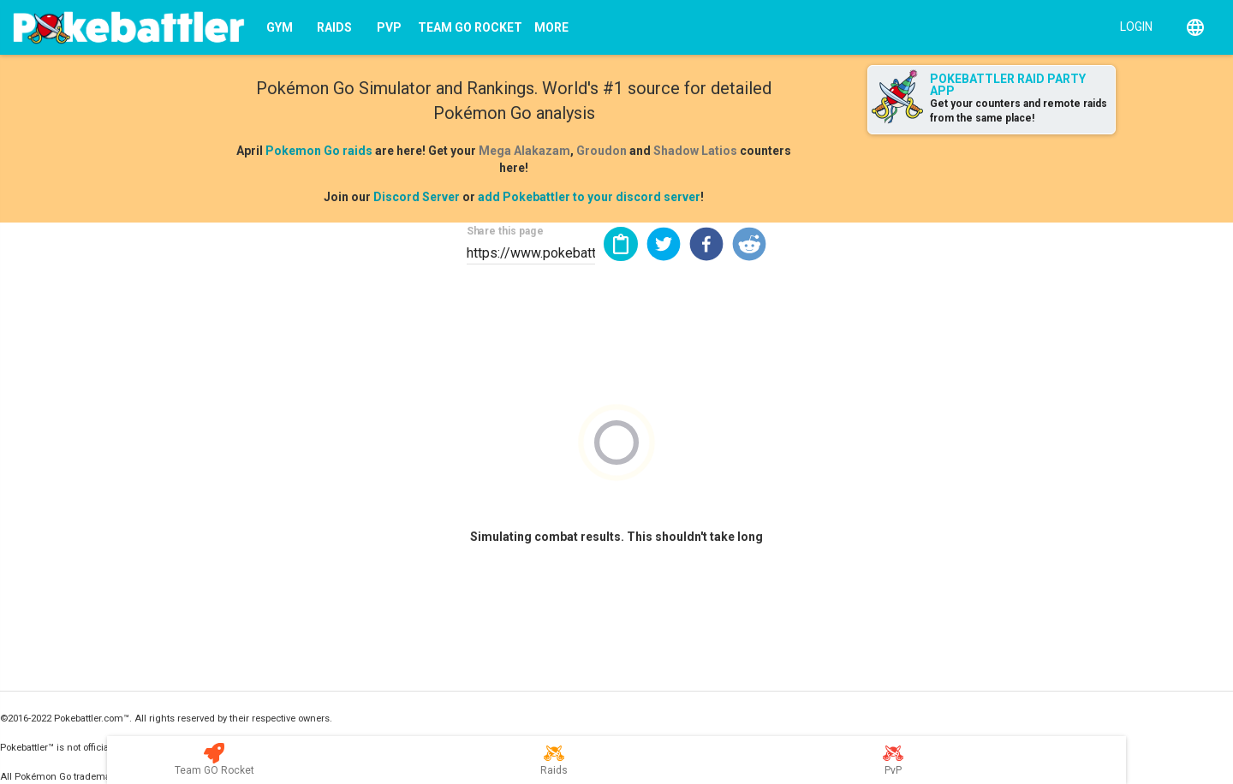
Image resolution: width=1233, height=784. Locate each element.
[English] (1195, 27)
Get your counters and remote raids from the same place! (1018, 111)
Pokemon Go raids (318, 150)
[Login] (1132, 25)
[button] (663, 244)
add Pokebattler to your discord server (589, 197)
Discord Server (416, 197)
